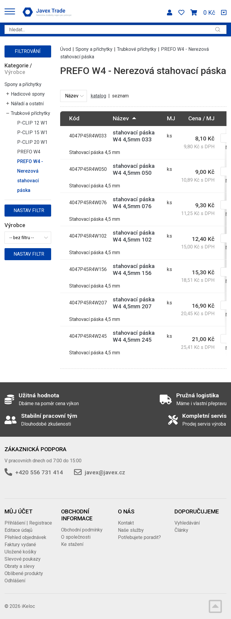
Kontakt (126, 523)
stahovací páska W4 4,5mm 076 (134, 203)
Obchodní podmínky (82, 530)
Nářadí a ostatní (27, 103)
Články (181, 530)
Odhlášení (15, 581)
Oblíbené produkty (24, 573)
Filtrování (28, 51)
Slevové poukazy (23, 559)
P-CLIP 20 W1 (32, 142)
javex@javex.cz (105, 472)
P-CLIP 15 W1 (32, 132)
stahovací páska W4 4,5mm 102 (134, 236)
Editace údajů (18, 530)
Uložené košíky (20, 552)
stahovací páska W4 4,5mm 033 (134, 136)
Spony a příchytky (23, 84)
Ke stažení (72, 544)
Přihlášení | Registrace (28, 523)
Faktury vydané (20, 544)
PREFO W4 (28, 152)
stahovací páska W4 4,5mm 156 (134, 269)
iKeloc (28, 606)
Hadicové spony (28, 94)
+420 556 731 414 (39, 472)
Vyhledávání (187, 523)
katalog (98, 96)
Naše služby (131, 530)
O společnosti (76, 537)
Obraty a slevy (20, 566)
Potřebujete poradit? (139, 537)
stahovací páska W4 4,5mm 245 (134, 336)
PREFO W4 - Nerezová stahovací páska (30, 176)
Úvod (65, 49)
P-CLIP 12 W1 (32, 123)
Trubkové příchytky (30, 113)
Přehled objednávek (25, 537)
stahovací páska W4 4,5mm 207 (134, 303)
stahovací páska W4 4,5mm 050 (134, 169)
